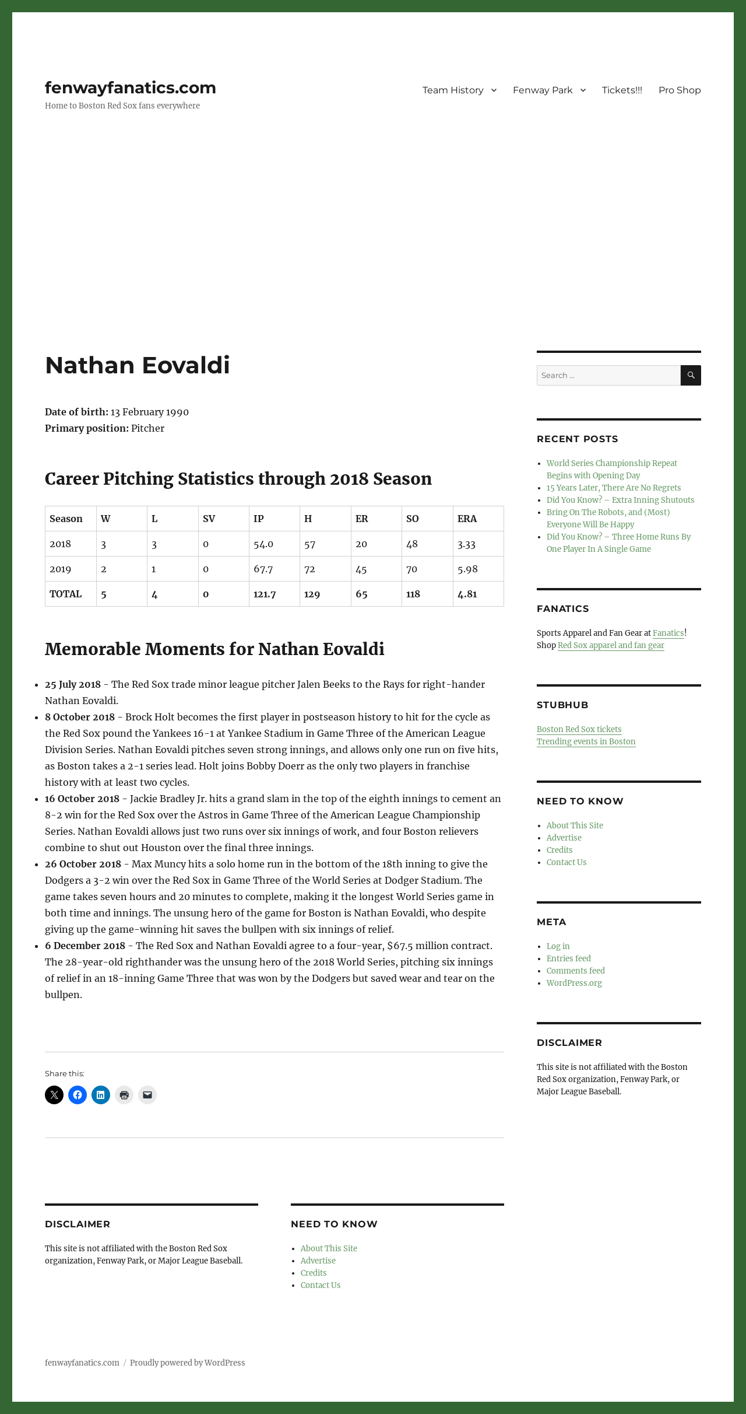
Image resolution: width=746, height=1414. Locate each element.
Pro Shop (680, 90)
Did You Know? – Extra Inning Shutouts (621, 500)
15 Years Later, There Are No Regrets (614, 488)
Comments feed (576, 971)
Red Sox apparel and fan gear (611, 645)
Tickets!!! (622, 90)
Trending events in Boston (586, 742)
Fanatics (668, 633)
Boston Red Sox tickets (579, 729)
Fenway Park (543, 90)
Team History (453, 90)
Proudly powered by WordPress (187, 1363)
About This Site (329, 1249)
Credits (314, 1273)
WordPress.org (574, 983)
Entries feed (569, 959)
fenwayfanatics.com (130, 87)
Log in (558, 946)
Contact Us (321, 1285)
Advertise (318, 1261)
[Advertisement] (373, 264)
